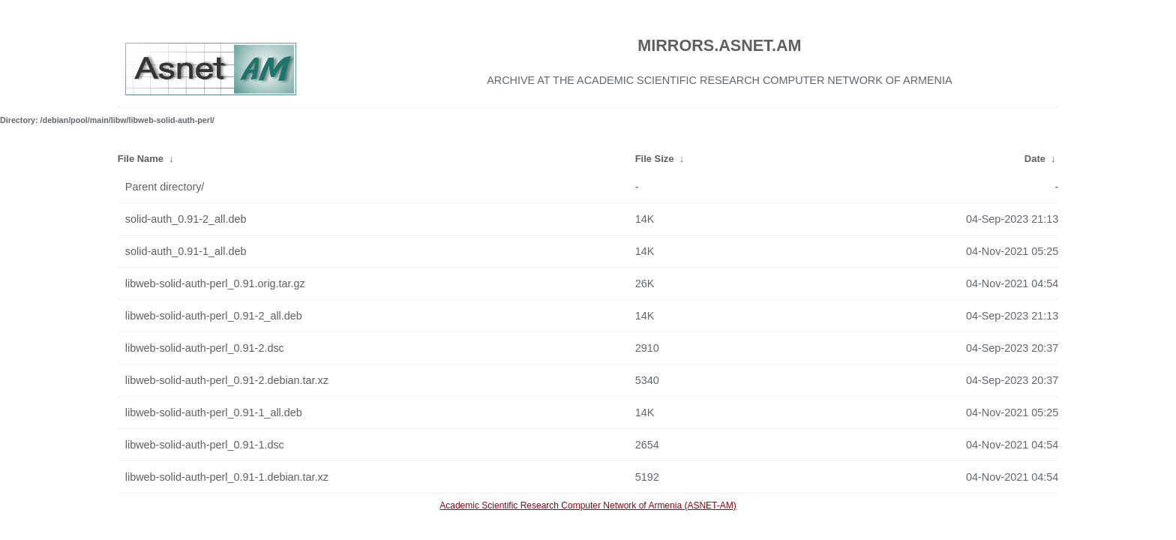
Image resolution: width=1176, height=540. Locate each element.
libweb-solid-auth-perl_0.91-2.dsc (204, 348)
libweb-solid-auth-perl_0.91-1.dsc (204, 445)
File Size (654, 158)
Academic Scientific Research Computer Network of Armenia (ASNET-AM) (588, 505)
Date (1035, 158)
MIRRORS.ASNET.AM (719, 45)
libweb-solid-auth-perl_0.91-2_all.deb (213, 316)
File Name (141, 158)
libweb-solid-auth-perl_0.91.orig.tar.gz (215, 284)
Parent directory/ (165, 187)
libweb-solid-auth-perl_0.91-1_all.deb (213, 412)
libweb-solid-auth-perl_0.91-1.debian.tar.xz (226, 477)
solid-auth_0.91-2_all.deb (186, 219)
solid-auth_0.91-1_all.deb (186, 251)
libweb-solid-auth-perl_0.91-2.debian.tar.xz (226, 380)
